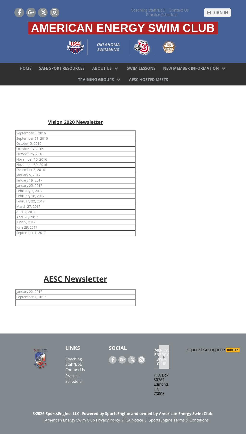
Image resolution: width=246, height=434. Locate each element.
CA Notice (134, 420)
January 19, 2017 (29, 180)
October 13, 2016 (29, 148)
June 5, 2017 (26, 222)
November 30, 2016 (31, 164)
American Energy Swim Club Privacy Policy (82, 420)
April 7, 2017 (26, 211)
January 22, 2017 (29, 291)
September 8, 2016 (31, 133)
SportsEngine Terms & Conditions (179, 420)
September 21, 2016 (32, 138)
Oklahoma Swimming (109, 47)
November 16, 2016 (31, 159)
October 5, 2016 (28, 143)
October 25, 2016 (29, 154)
